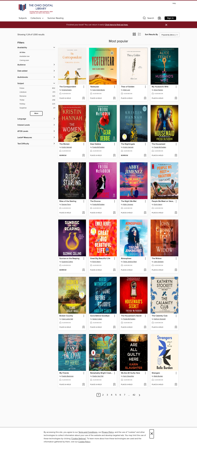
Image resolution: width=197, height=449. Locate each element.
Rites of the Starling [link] (67, 201)
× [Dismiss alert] (166, 24)
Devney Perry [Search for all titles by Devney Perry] (66, 204)
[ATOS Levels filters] (36, 131)
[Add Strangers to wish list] (175, 384)
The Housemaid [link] (158, 144)
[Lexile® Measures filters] (36, 137)
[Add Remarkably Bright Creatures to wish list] (114, 384)
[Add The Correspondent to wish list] (83, 98)
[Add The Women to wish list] (83, 155)
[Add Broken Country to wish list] (83, 327)
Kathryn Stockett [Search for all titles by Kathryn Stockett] (160, 319)
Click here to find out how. (116, 24)
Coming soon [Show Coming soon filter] (24, 60)
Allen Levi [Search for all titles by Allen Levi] (126, 90)
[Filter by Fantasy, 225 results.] (37, 104)
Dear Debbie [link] (95, 144)
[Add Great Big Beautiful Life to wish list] (114, 270)
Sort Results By (151, 34)
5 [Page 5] (116, 395)
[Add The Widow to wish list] (175, 270)
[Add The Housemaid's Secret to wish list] (145, 327)
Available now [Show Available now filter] (25, 56)
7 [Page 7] (124, 395)
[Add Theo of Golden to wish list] (145, 98)
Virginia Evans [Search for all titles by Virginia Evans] (66, 90)
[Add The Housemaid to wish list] (175, 155)
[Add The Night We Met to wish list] (145, 213)
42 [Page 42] (134, 395)
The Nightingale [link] (128, 144)
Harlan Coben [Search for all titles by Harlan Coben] (97, 319)
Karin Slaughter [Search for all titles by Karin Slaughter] (128, 376)
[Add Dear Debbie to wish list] (114, 155)
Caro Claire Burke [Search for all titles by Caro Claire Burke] (98, 90)
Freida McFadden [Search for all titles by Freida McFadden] (98, 147)
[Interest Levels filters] (36, 125)
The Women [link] (64, 144)
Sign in (170, 18)
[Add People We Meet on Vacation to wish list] (175, 213)
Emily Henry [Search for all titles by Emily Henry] (158, 204)
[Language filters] (36, 119)
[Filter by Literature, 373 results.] (37, 92)
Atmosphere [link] (126, 258)
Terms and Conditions (87, 432)
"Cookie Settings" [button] (78, 438)
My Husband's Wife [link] (160, 87)
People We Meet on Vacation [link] (163, 201)
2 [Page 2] (103, 395)
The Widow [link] (156, 258)
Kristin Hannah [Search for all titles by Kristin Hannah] (67, 147)
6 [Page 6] (120, 395)
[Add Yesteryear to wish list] (114, 98)
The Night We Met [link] (128, 201)
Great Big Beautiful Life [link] (100, 258)
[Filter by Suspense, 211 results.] (37, 108)
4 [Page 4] (111, 395)
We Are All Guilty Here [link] (130, 373)
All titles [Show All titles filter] (22, 52)
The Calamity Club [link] (159, 316)
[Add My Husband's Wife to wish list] (175, 98)
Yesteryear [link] (94, 87)
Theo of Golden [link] (127, 87)
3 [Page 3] (107, 395)
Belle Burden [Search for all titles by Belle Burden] (158, 376)
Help (174, 3)
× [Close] (151, 434)
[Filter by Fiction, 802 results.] (37, 88)
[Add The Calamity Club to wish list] (175, 327)
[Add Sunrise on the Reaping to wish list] (83, 270)
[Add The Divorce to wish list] (114, 213)
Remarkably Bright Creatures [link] (101, 373)
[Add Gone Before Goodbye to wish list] (114, 327)
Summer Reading (55, 18)
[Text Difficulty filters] (36, 144)
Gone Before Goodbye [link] (99, 316)
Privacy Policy (108, 432)
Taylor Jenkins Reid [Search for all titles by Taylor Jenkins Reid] (130, 262)
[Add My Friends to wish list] (83, 384)
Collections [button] (37, 18)
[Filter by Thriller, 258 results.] (37, 100)
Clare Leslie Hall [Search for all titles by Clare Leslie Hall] (67, 319)
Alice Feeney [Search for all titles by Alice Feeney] (158, 90)
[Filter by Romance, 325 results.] (37, 96)
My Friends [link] (64, 373)
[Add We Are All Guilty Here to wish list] (145, 384)
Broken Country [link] (66, 316)
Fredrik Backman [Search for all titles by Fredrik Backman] (67, 376)
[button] (148, 18)
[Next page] (139, 394)
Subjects (23, 18)
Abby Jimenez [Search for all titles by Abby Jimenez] (128, 204)
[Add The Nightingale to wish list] (145, 155)
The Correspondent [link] (67, 87)
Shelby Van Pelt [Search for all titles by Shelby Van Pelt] (97, 376)
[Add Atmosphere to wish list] (145, 270)
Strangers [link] (156, 373)
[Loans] (159, 18)
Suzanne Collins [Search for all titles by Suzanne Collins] (67, 262)
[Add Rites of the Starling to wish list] (83, 213)
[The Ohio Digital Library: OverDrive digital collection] (36, 8)
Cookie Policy (84, 441)
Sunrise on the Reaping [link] (69, 258)
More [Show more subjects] (36, 113)
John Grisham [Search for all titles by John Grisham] (159, 262)
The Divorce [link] (95, 201)
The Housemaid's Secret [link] (131, 316)
